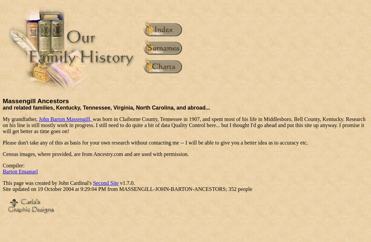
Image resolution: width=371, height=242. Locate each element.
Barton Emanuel (20, 171)
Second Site (106, 183)
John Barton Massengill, (66, 119)
